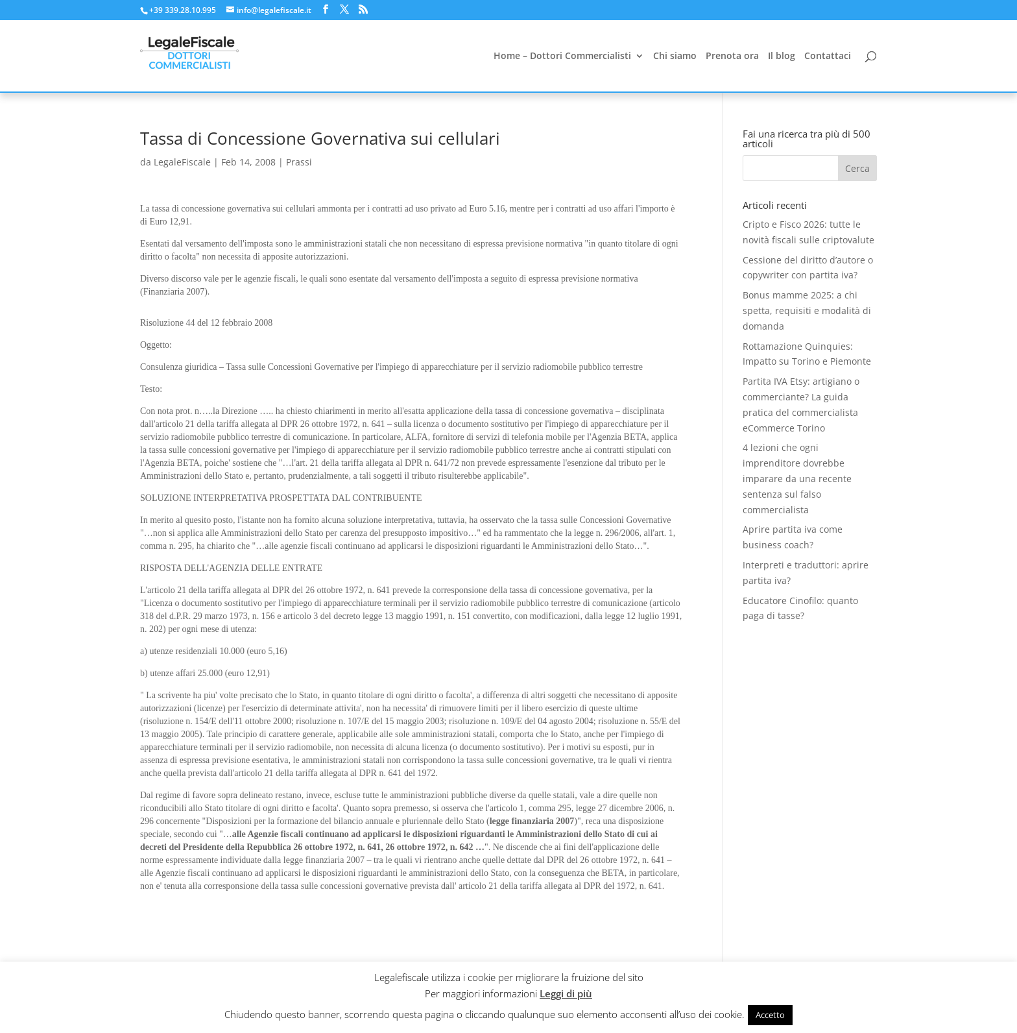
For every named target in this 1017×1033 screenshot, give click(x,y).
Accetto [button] (770, 1015)
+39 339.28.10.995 (182, 10)
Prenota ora (732, 56)
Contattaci (827, 56)
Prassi (299, 162)
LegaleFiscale (182, 162)
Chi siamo (675, 56)
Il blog (781, 56)
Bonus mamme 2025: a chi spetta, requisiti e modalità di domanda (807, 310)
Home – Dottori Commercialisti (562, 56)
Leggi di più (566, 993)
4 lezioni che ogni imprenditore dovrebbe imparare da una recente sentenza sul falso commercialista (797, 478)
